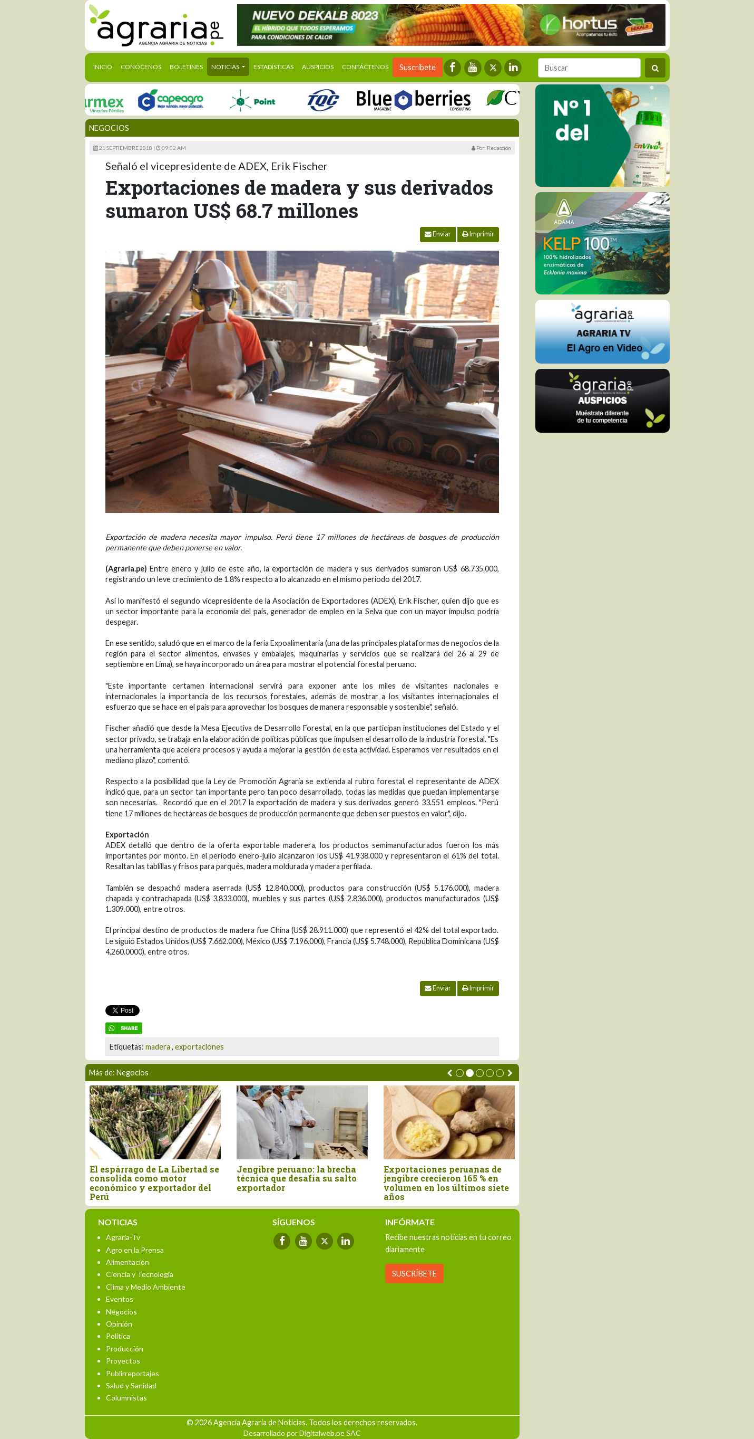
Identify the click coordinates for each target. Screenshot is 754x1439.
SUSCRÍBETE (414, 1273)
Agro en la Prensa (135, 1249)
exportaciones (199, 1046)
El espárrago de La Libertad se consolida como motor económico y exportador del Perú (154, 1183)
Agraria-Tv (123, 1237)
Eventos (119, 1298)
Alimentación (127, 1261)
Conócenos (141, 67)
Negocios (109, 127)
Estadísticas (273, 67)
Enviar (438, 234)
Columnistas (126, 1397)
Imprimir (478, 234)
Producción (124, 1348)
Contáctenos (365, 67)
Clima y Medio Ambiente (145, 1286)
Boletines (186, 67)
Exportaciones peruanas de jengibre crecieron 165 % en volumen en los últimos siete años (446, 1183)
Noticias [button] (225, 67)
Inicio (104, 66)
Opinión (119, 1323)
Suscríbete (417, 67)
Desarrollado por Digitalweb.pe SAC (302, 1432)
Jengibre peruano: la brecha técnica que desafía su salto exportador (297, 1179)
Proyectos (123, 1360)
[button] (460, 1073)
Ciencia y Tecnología (139, 1274)
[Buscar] (589, 68)
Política (118, 1335)
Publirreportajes (132, 1373)
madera (157, 1046)
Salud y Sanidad (131, 1385)
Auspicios (318, 67)
